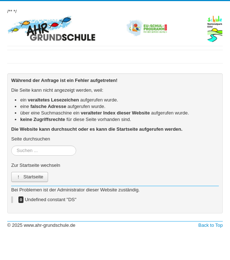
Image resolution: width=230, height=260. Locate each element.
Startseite (29, 176)
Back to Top (210, 225)
